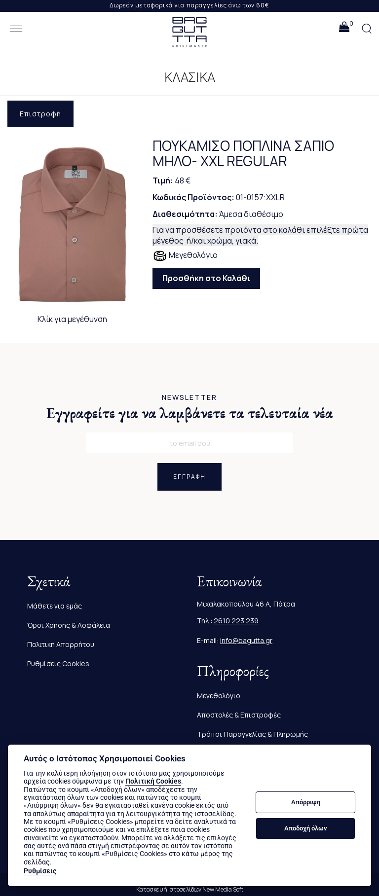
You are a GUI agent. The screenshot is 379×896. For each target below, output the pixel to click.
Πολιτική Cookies (153, 781)
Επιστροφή (40, 113)
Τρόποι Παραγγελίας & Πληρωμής (252, 734)
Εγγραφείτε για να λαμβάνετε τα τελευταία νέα (189, 413)
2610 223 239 (236, 620)
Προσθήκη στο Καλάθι (206, 278)
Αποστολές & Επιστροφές (239, 714)
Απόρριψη (305, 802)
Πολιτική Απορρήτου (60, 644)
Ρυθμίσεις (40, 871)
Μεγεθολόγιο (185, 256)
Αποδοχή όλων (305, 828)
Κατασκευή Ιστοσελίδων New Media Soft (189, 889)
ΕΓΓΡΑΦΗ (189, 476)
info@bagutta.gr (246, 640)
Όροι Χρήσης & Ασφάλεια (68, 625)
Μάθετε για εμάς (54, 605)
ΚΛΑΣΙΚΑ (189, 77)
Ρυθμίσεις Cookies (58, 663)
